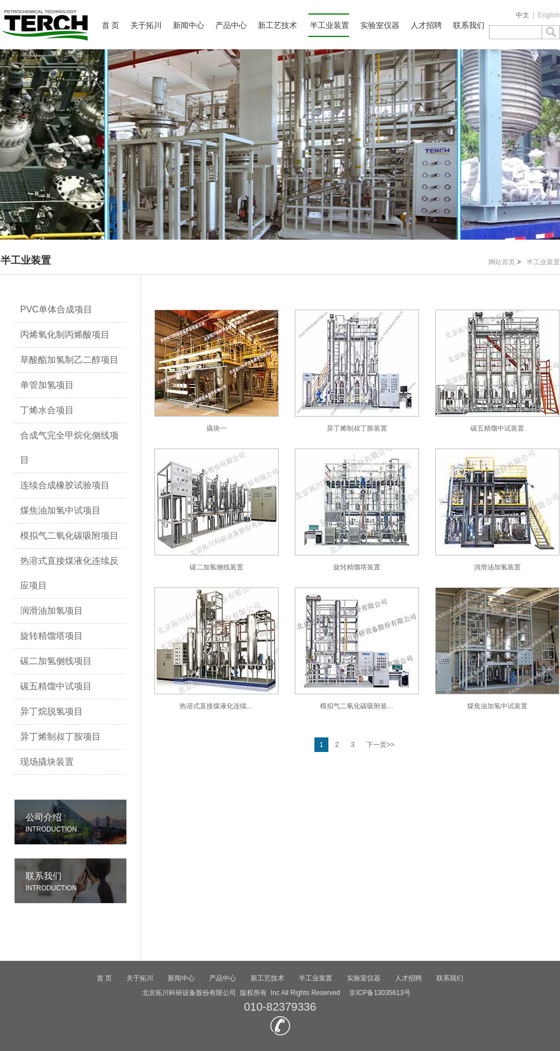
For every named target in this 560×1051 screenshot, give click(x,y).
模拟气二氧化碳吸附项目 (69, 535)
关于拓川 (146, 25)
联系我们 (468, 25)
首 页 (111, 25)
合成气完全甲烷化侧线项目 (69, 448)
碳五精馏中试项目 (56, 686)
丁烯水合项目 (47, 410)
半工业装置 (329, 25)
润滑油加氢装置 (497, 510)
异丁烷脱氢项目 (51, 711)
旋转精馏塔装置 (357, 510)
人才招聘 (426, 25)
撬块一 (216, 371)
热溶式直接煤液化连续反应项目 (69, 573)
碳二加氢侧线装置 (216, 510)
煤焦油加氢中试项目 (60, 510)
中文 (522, 15)
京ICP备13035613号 (379, 993)
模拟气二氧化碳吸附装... (357, 648)
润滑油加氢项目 (51, 610)
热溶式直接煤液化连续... (216, 648)
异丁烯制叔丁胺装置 (357, 371)
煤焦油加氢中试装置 (497, 648)
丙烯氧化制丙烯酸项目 (65, 334)
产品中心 (231, 25)
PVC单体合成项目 (56, 309)
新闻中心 (188, 25)
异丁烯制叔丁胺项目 (60, 736)
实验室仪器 (379, 25)
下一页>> (380, 745)
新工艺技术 (277, 25)
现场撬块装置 (47, 762)
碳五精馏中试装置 (497, 371)
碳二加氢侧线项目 (56, 661)
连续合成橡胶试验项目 (65, 485)
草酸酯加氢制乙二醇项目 (69, 360)
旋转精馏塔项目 (51, 636)
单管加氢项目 (47, 385)
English (548, 15)
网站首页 (501, 262)
